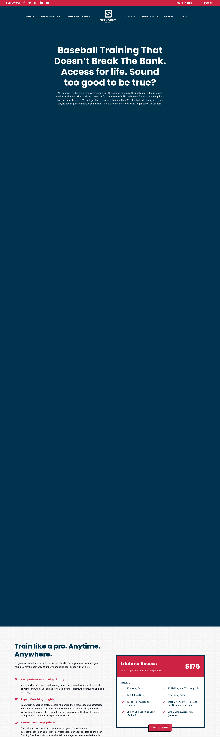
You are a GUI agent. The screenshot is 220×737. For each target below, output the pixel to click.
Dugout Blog (149, 16)
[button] (51, 16)
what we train (78, 16)
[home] (108, 16)
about (30, 16)
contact (185, 16)
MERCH (168, 16)
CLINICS (130, 16)
